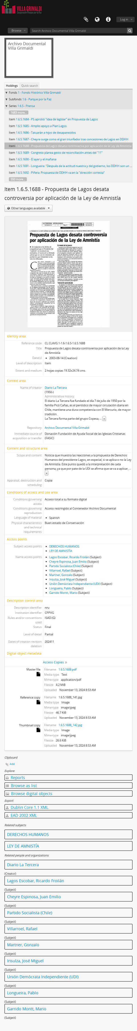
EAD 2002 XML (21, 815)
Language (97, 19)
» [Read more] (104, 419)
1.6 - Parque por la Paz (36, 99)
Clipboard (86, 19)
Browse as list (21, 785)
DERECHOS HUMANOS (64, 546)
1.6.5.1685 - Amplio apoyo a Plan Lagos (41, 126)
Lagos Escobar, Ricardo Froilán (69, 557)
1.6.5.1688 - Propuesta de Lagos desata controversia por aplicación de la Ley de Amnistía (73, 146)
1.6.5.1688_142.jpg (70, 725)
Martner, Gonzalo (60, 575)
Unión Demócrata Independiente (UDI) (74, 584)
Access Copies (53, 662)
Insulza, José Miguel (62, 579)
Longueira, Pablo (60, 588)
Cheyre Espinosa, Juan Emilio (68, 562)
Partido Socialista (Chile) (65, 566)
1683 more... (19, 113)
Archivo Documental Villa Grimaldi (67, 428)
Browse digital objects (29, 793)
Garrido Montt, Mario (63, 593)
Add (12, 764)
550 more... (18, 179)
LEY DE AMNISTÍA (60, 551)
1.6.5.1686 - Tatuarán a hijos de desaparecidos (46, 133)
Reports (15, 777)
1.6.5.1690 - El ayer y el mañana (36, 159)
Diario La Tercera (56, 388)
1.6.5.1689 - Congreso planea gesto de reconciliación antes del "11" (59, 153)
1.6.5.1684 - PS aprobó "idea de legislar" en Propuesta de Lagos (57, 119)
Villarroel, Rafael (59, 570)
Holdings (12, 86)
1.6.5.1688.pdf (67, 669)
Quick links (108, 19)
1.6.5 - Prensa (26, 106)
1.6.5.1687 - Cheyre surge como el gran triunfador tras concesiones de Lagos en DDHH (72, 139)
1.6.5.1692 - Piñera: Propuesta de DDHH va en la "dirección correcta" (60, 173)
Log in (124, 19)
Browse (16, 30)
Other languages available (30, 208)
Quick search (29, 86)
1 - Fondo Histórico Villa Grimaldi (39, 93)
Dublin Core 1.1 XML (27, 807)
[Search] (130, 30)
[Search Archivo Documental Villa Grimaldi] (81, 30)
